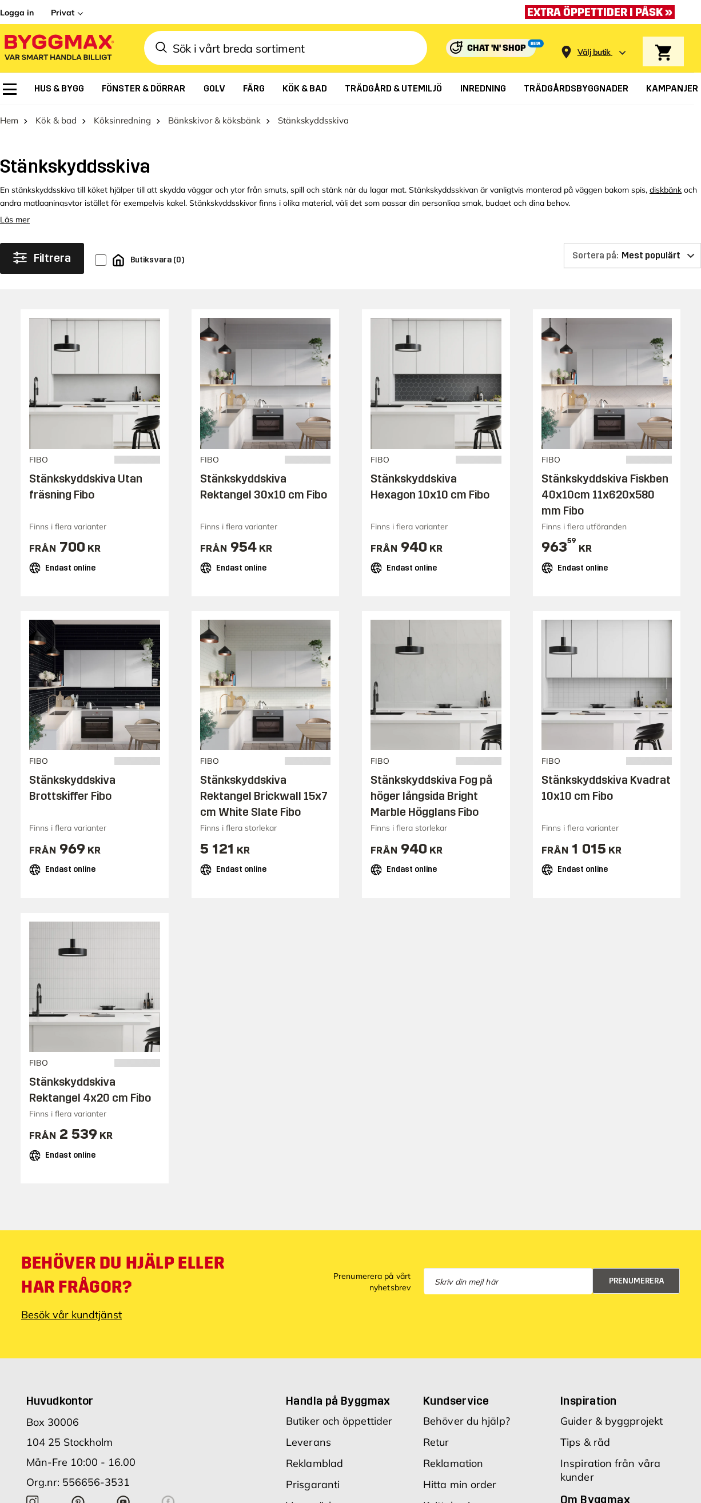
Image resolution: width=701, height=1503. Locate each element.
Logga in (17, 12)
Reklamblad (314, 1463)
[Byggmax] (58, 48)
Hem (9, 120)
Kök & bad (56, 120)
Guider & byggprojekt (611, 1421)
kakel (175, 203)
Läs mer (15, 219)
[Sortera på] (632, 255)
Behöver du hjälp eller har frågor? (122, 1275)
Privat (62, 12)
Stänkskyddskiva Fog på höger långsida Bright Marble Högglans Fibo (431, 796)
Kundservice (456, 1401)
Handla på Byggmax (338, 1401)
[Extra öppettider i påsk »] (602, 12)
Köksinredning (122, 120)
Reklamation (453, 1463)
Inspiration (588, 1401)
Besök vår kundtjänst (71, 1314)
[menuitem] (10, 89)
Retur (436, 1442)
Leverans (308, 1442)
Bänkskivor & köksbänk (214, 120)
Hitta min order (460, 1484)
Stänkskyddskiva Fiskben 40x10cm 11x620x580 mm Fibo (604, 494)
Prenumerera (636, 1281)
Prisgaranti (313, 1484)
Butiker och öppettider (339, 1421)
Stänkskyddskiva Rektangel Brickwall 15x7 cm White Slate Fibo (264, 796)
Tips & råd (585, 1442)
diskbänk (666, 190)
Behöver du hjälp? (466, 1421)
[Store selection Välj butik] (594, 52)
